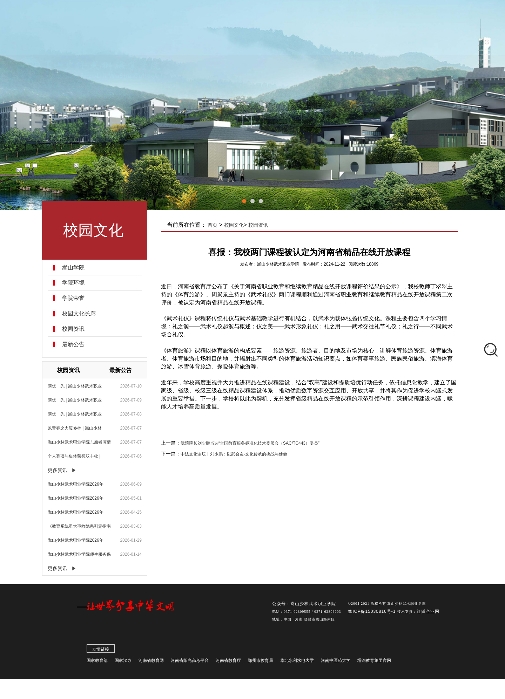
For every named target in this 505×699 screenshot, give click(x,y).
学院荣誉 (73, 298)
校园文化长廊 (79, 313)
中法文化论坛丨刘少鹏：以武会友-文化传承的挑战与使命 (234, 454)
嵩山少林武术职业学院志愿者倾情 (79, 442)
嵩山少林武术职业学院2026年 (75, 484)
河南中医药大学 (335, 662)
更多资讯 (57, 470)
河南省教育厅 (228, 662)
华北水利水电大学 (297, 662)
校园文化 (234, 225)
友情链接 (100, 651)
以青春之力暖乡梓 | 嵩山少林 (75, 428)
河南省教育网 (151, 662)
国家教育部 (97, 662)
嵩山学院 (73, 267)
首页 (213, 225)
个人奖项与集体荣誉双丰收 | (74, 456)
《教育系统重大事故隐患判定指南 (79, 526)
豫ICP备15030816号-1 (372, 613)
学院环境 (73, 283)
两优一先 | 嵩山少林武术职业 (75, 386)
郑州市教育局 (260, 662)
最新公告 (73, 344)
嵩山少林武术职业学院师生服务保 (79, 554)
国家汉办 (123, 662)
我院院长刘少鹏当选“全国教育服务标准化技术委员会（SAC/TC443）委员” (250, 443)
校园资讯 (73, 329)
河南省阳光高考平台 (190, 662)
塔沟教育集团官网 (374, 662)
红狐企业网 (428, 613)
